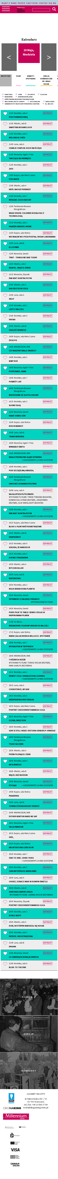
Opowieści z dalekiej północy (31, 600)
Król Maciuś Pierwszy (20, 189)
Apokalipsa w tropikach (31, 648)
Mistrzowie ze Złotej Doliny (23, 395)
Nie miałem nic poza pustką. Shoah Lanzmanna (32, 236)
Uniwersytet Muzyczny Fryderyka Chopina (20, 104)
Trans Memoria (16, 436)
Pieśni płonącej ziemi (20, 754)
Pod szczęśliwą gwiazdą (21, 470)
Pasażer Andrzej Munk (20, 226)
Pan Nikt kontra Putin (20, 278)
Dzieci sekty (15, 915)
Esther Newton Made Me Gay (23, 816)
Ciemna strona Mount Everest (24, 806)
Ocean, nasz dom (17, 720)
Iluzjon (42, 94)
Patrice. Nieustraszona (21, 936)
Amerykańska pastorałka (21, 699)
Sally (11, 299)
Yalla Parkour (16, 827)
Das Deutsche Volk (18, 288)
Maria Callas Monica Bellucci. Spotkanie (29, 636)
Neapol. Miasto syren (20, 267)
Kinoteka (7, 94)
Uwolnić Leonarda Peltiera (23, 483)
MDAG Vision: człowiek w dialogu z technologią (26, 214)
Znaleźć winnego (17, 330)
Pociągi (31, 785)
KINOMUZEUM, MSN (23, 97)
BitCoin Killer (16, 568)
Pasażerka (14, 796)
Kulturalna (33, 102)
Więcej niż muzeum (18, 775)
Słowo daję (15, 405)
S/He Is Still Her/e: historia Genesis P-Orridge (32, 730)
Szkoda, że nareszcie (19, 547)
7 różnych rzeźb (31, 662)
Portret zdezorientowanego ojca (27, 710)
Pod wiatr (14, 179)
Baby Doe (13, 361)
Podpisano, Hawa (17, 371)
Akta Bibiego (15, 764)
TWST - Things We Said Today (23, 257)
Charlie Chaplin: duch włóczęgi (25, 148)
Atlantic (30, 94)
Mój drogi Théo (17, 137)
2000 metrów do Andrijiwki (22, 871)
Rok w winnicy (16, 426)
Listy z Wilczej (16, 309)
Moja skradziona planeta (22, 589)
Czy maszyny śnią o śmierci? (22, 350)
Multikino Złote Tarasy (13, 102)
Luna (18, 94)
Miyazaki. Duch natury (20, 200)
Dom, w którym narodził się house (26, 926)
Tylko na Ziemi (16, 744)
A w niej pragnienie (18, 557)
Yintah (12, 319)
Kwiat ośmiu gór (17, 415)
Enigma (12, 946)
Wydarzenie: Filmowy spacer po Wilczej (28, 625)
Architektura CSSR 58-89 (21, 847)
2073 (11, 169)
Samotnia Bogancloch (20, 127)
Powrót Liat (15, 381)
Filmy (18, 76)
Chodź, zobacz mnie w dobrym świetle (28, 881)
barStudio (48, 102)
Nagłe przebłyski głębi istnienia (31, 458)
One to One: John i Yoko (31, 859)
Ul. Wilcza (48, 104)
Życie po (13, 340)
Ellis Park (14, 247)
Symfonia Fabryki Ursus (31, 893)
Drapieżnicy (15, 537)
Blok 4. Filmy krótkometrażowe (25, 526)
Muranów (7, 97)
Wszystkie (5, 76)
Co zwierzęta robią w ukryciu (24, 957)
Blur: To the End (17, 967)
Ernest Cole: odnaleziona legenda (31, 677)
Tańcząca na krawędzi (20, 158)
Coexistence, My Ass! (19, 689)
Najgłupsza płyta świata (31, 499)
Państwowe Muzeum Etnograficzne (18, 99)
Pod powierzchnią (18, 117)
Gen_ (11, 837)
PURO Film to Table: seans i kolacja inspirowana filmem (27, 613)
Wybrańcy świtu (17, 447)
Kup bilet (47, 113)
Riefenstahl (15, 578)
